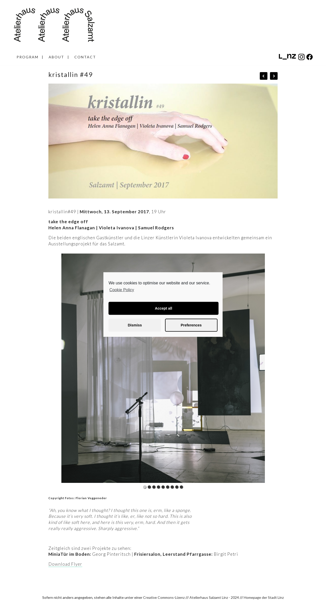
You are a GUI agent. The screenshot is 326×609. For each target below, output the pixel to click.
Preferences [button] (191, 325)
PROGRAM (27, 57)
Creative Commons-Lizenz (164, 597)
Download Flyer (65, 564)
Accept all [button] (163, 308)
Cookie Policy (121, 290)
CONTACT (85, 57)
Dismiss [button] (135, 325)
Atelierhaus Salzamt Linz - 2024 (214, 597)
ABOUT (56, 57)
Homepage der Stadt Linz (264, 597)
